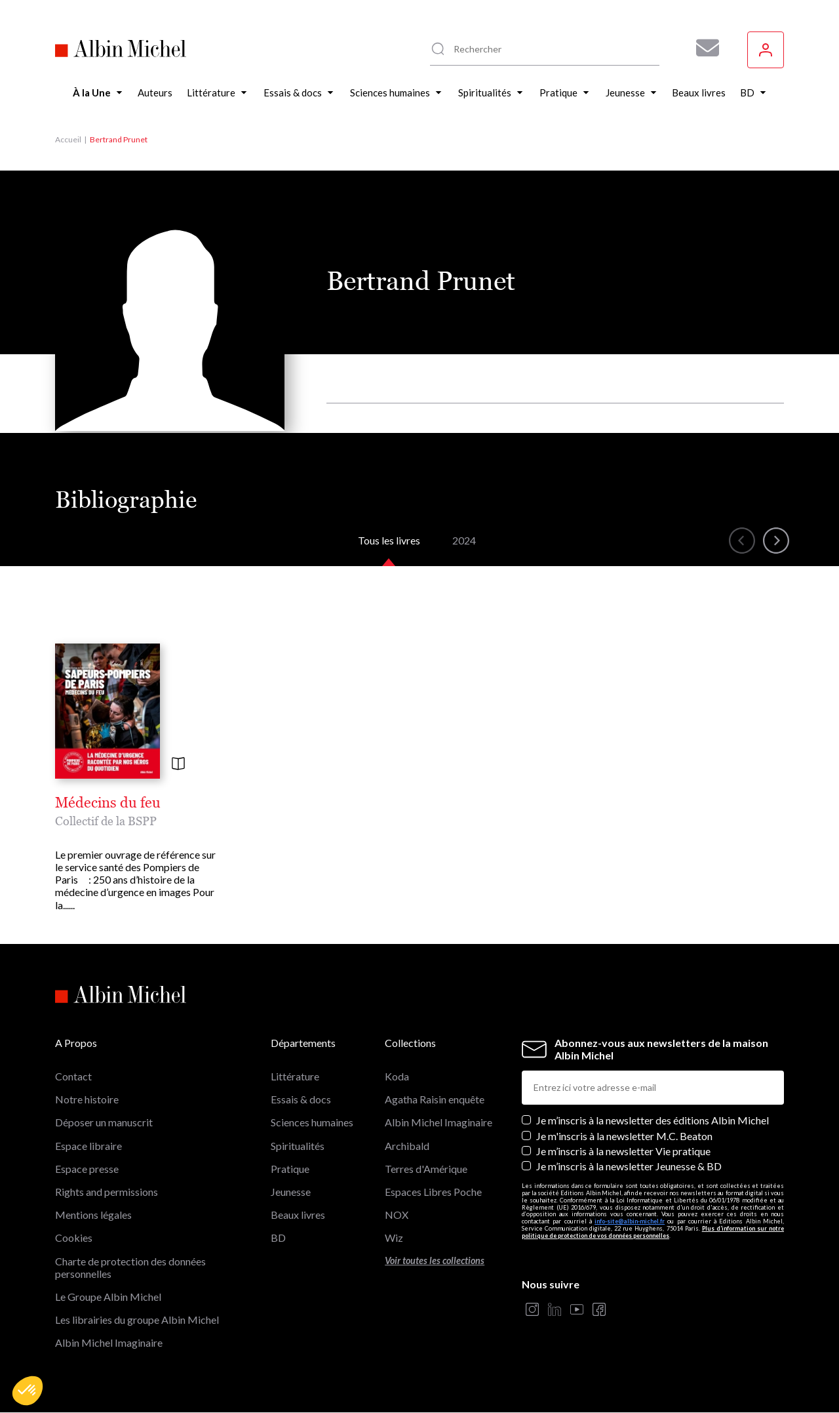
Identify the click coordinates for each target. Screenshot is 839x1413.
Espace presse (87, 1168)
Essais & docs (301, 1099)
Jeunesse (291, 1191)
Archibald (407, 1145)
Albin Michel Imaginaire (109, 1342)
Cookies (73, 1237)
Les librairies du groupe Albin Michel (137, 1319)
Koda (397, 1076)
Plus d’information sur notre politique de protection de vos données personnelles (653, 1232)
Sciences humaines (312, 1122)
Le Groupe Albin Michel (108, 1296)
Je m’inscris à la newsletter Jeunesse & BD (629, 1166)
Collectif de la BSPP (106, 821)
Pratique (290, 1168)
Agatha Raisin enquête (434, 1099)
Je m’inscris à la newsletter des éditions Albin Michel (652, 1120)
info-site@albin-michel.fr (630, 1221)
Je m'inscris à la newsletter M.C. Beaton (624, 1136)
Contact (73, 1076)
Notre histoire (87, 1099)
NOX (396, 1214)
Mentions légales (93, 1214)
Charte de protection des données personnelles (130, 1267)
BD (278, 1237)
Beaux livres (298, 1214)
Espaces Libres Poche (433, 1191)
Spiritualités (297, 1145)
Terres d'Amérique (426, 1168)
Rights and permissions (106, 1191)
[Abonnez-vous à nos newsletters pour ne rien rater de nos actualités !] (702, 47)
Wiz (394, 1237)
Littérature (295, 1076)
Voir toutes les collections (434, 1260)
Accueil (68, 139)
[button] (27, 1390)
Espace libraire (88, 1145)
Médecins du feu (108, 802)
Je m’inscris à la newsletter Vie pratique (623, 1151)
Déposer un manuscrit (104, 1122)
